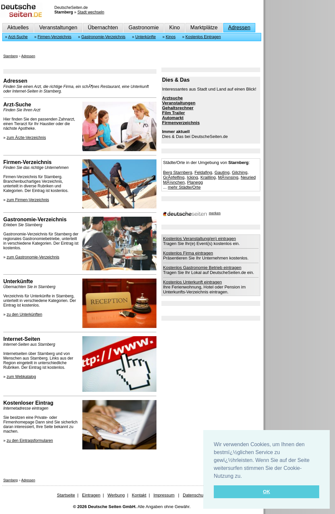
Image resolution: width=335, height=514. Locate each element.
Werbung (116, 495)
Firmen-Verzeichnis (54, 37)
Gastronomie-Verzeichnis (103, 37)
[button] (244, 476)
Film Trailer (173, 112)
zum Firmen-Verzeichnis (28, 200)
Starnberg (10, 56)
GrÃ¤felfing (173, 177)
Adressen (239, 27)
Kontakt (139, 495)
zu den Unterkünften (24, 314)
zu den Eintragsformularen (30, 440)
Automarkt (172, 117)
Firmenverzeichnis (181, 122)
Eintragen (91, 495)
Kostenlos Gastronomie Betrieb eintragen (202, 267)
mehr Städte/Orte (184, 187)
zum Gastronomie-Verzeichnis (33, 257)
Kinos (171, 37)
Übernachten (103, 27)
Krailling (207, 177)
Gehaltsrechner (177, 107)
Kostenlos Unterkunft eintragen (192, 282)
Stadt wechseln (90, 12)
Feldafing (203, 172)
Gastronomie (143, 27)
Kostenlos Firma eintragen (188, 253)
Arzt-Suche (18, 37)
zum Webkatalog (21, 376)
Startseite (66, 495)
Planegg (195, 182)
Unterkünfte (145, 37)
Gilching (239, 172)
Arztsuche (172, 97)
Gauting (222, 172)
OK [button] (266, 491)
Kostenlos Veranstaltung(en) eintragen (199, 238)
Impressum (164, 495)
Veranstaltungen (58, 27)
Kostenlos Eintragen (203, 37)
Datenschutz (195, 495)
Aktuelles (18, 27)
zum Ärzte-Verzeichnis (26, 137)
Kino (174, 27)
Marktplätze (204, 27)
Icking (192, 177)
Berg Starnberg (177, 172)
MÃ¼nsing (228, 177)
